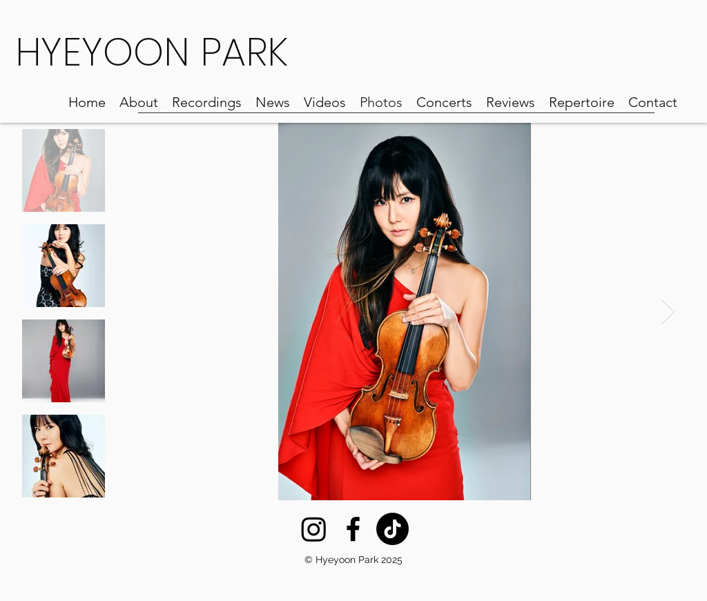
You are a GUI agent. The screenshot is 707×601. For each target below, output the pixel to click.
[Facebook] (353, 529)
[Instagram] (314, 529)
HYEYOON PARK (151, 52)
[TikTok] (392, 529)
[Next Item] (668, 311)
